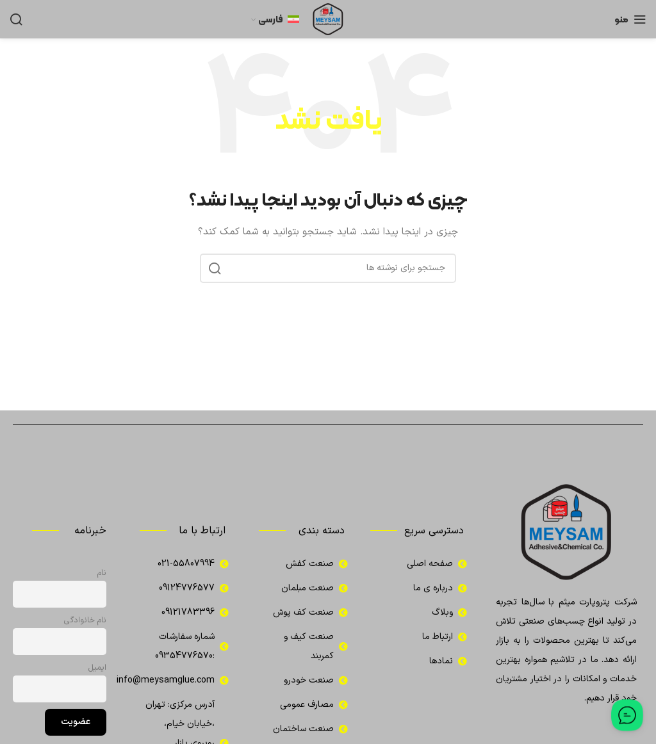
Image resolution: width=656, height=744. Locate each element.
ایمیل (97, 667)
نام (101, 573)
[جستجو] (16, 19)
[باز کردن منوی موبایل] (630, 19)
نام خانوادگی (85, 620)
